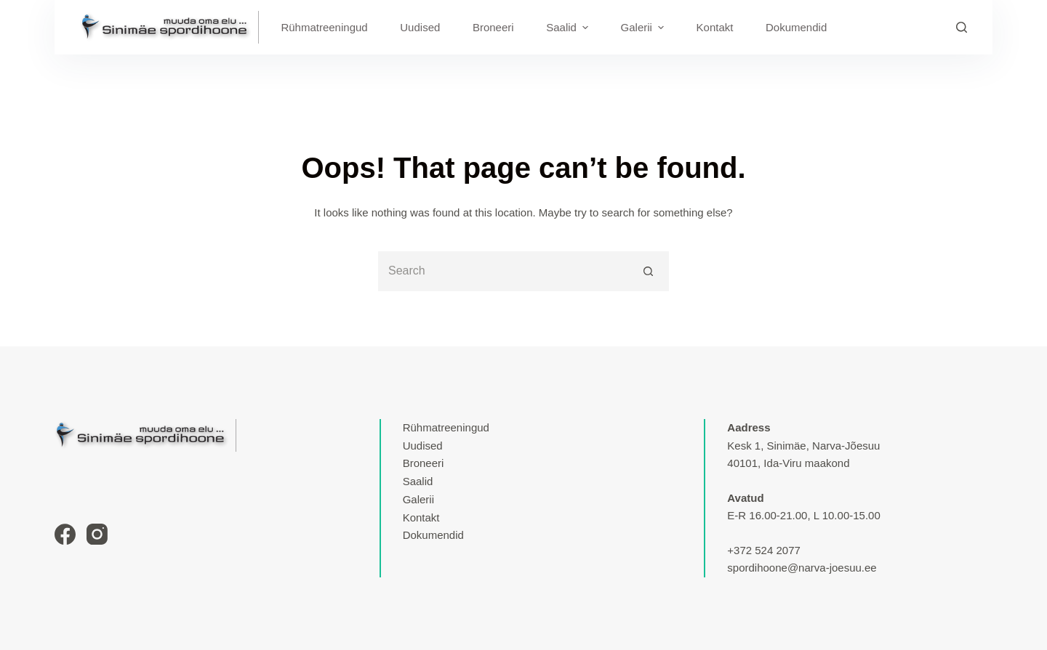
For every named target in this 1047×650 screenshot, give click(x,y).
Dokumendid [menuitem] (796, 27)
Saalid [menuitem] (569, 27)
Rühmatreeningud (446, 427)
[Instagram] (97, 534)
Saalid (418, 481)
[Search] (961, 27)
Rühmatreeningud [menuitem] (324, 27)
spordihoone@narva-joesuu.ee (801, 567)
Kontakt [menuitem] (715, 27)
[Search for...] (503, 271)
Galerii (418, 499)
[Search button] (649, 271)
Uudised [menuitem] (420, 27)
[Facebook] (65, 534)
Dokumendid (433, 535)
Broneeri (423, 463)
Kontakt (421, 517)
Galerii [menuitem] (644, 27)
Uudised (423, 445)
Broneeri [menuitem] (493, 27)
